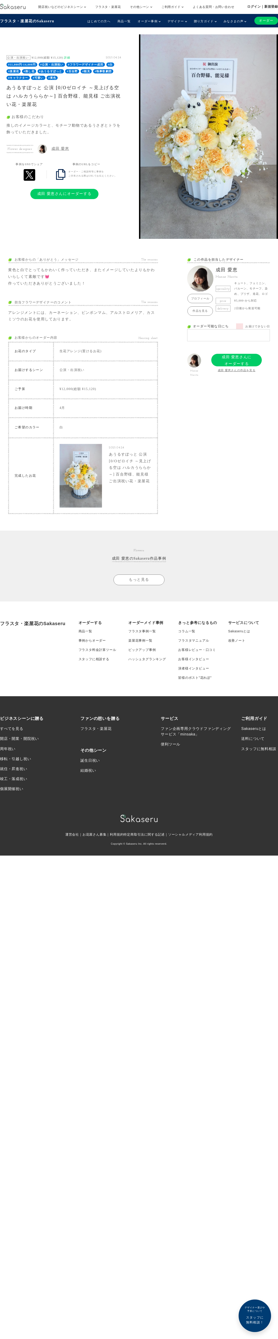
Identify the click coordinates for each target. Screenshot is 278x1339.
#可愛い (38, 77)
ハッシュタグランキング (147, 658)
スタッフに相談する (94, 658)
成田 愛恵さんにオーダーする (64, 194)
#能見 (86, 71)
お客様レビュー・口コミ (197, 649)
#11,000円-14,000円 (22, 64)
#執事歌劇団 (103, 71)
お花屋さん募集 (94, 834)
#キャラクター (18, 77)
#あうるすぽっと (50, 71)
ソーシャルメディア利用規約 (190, 834)
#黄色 (52, 77)
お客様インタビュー (193, 658)
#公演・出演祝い (51, 64)
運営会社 (72, 834)
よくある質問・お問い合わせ (213, 7)
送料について (253, 738)
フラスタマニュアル (193, 640)
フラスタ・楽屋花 (108, 7)
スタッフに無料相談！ (255, 1315)
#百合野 (72, 71)
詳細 (67, 57)
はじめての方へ (99, 21)
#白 (110, 64)
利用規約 (116, 834)
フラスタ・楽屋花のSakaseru (27, 21)
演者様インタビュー (193, 668)
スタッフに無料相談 (258, 748)
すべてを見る (11, 728)
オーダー (266, 20)
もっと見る (139, 579)
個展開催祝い (11, 788)
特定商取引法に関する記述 (144, 834)
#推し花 (29, 71)
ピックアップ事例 (142, 649)
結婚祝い (88, 770)
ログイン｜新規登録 (262, 6)
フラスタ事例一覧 (142, 630)
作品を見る (200, 310)
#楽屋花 (13, 71)
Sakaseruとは (239, 630)
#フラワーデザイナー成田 (85, 64)
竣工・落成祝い (13, 778)
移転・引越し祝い (15, 758)
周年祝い (8, 748)
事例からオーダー (92, 640)
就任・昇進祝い (13, 768)
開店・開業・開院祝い (19, 738)
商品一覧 (124, 21)
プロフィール (200, 298)
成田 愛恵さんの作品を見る (237, 370)
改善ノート (236, 640)
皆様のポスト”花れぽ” (195, 677)
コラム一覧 (186, 630)
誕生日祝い (90, 760)
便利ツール (170, 744)
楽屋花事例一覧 (140, 640)
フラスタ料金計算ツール (97, 649)
